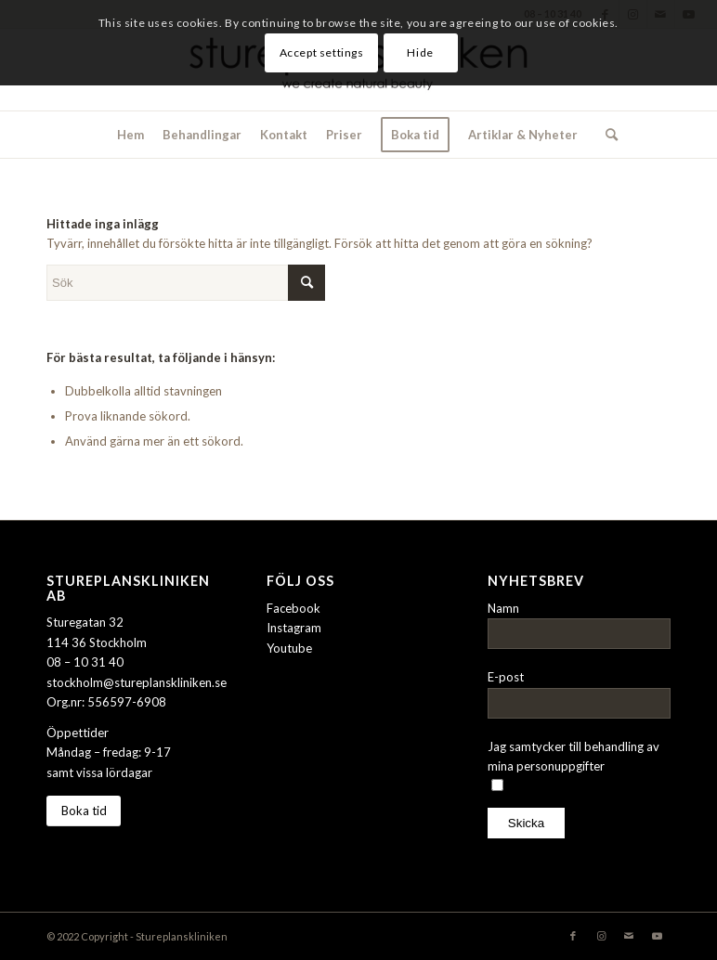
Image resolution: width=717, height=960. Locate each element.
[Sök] (607, 134)
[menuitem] (130, 134)
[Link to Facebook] (573, 936)
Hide (420, 52)
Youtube (289, 648)
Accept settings (322, 52)
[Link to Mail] (629, 936)
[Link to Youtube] (657, 936)
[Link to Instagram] (601, 936)
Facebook (293, 608)
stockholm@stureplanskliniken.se (136, 682)
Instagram (294, 627)
